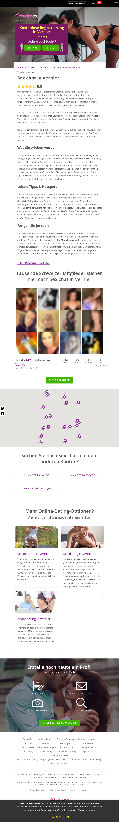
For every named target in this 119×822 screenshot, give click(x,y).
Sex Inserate (87, 743)
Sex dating (28, 751)
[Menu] (116, 3)
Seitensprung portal (87, 739)
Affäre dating (45, 739)
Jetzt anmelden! (77, 3)
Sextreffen (28, 739)
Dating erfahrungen (66, 739)
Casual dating (45, 751)
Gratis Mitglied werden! (60, 722)
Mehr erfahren (59, 380)
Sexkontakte (28, 747)
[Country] (99, 2)
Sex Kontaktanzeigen (45, 747)
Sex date (45, 743)
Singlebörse (87, 747)
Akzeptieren (60, 817)
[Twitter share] (2, 408)
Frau (51, 47)
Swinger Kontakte (59, 755)
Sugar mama (87, 751)
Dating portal (66, 743)
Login (92, 3)
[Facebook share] (2, 413)
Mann (32, 47)
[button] (47, 427)
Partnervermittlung (66, 751)
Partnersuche (66, 747)
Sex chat (28, 743)
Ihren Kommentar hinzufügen (33, 263)
